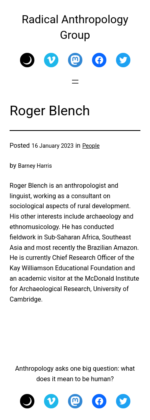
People (91, 146)
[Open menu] (75, 81)
